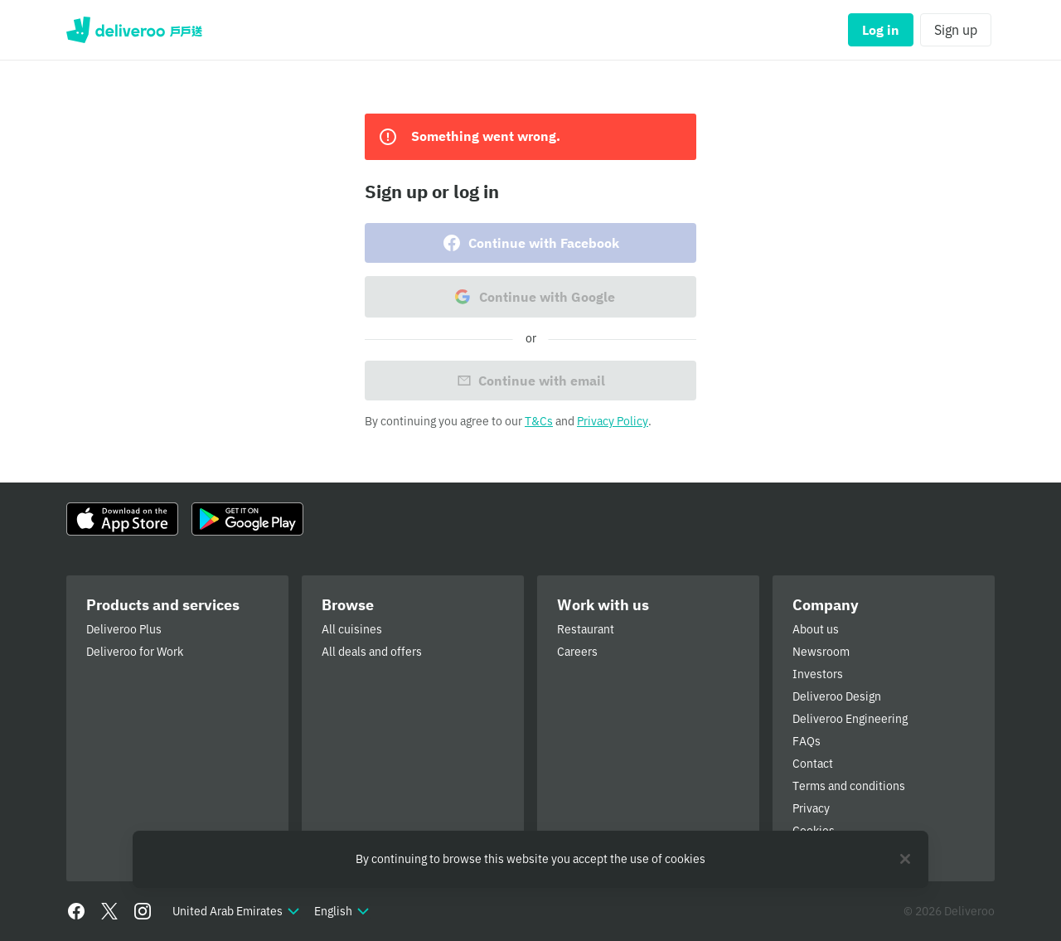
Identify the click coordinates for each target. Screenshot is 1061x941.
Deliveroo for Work (134, 651)
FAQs (806, 741)
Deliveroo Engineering (850, 718)
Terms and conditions (848, 786)
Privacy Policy (612, 421)
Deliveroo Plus (124, 629)
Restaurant (585, 629)
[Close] (905, 859)
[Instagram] (143, 911)
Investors (817, 674)
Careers (577, 651)
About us (815, 629)
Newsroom (821, 651)
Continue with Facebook (530, 243)
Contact (812, 763)
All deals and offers (372, 651)
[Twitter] (109, 911)
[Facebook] (76, 911)
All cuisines (352, 629)
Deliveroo (134, 30)
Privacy (811, 808)
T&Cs (539, 421)
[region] (530, 859)
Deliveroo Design (836, 696)
